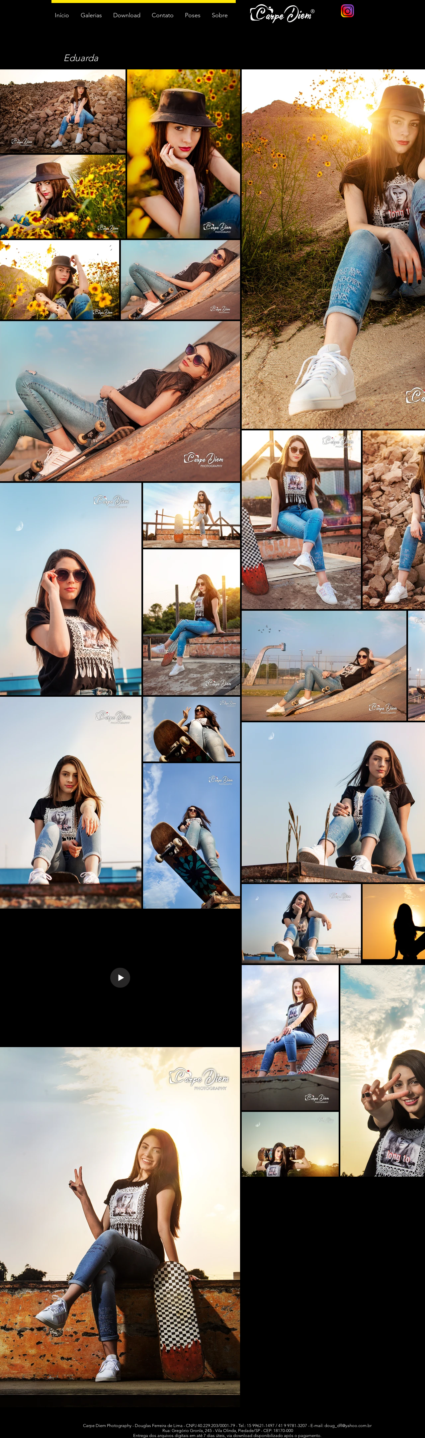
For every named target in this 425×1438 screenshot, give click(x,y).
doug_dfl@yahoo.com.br (348, 1425)
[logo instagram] (347, 10)
